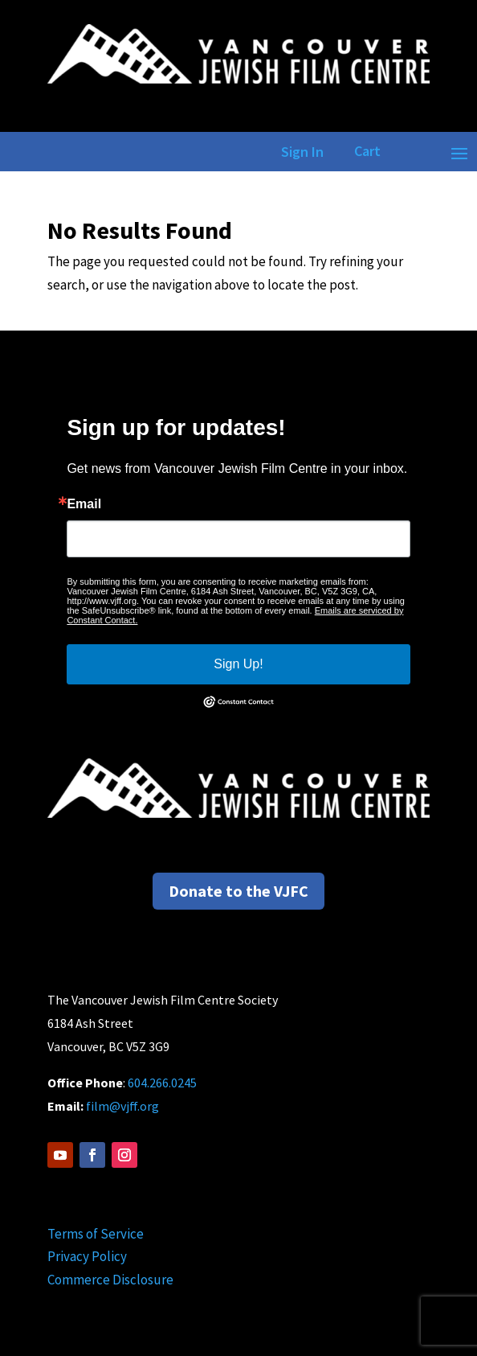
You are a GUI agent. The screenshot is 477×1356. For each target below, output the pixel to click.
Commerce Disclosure (110, 1279)
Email (84, 504)
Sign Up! (238, 664)
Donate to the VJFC (238, 891)
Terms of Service (95, 1234)
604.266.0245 (162, 1083)
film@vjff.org (122, 1106)
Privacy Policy (87, 1256)
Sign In (299, 151)
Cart (367, 151)
